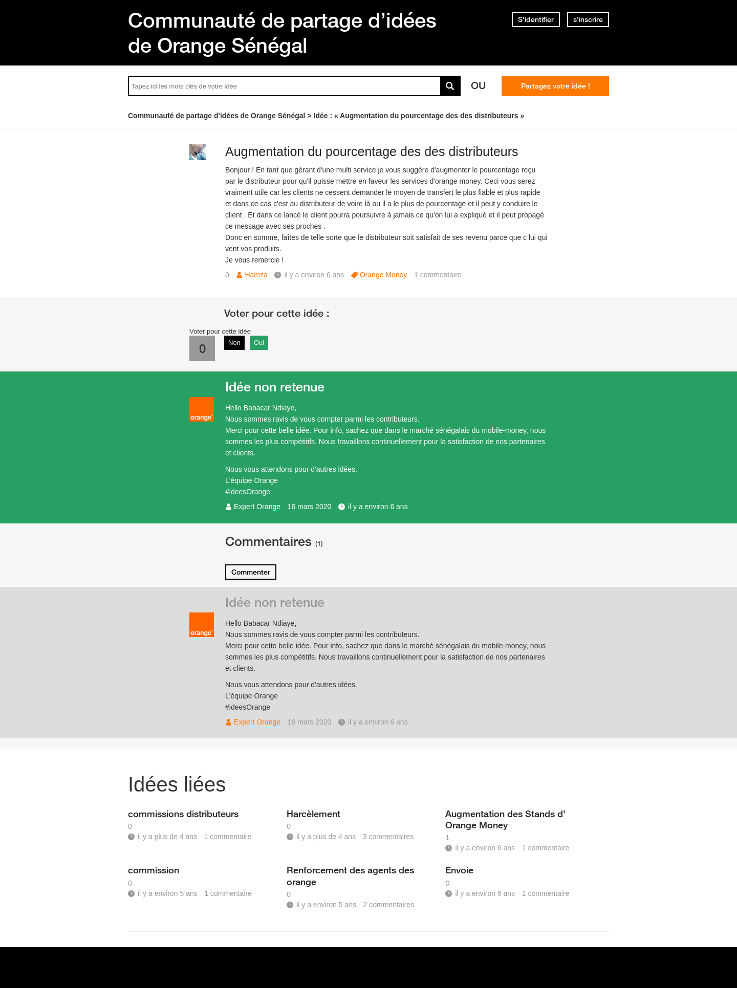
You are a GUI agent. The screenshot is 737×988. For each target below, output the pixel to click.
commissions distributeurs (183, 813)
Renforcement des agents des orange (350, 875)
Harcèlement (313, 813)
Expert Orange (257, 506)
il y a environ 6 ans (378, 506)
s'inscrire (588, 19)
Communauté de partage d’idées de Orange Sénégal (282, 32)
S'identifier (536, 19)
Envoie (459, 869)
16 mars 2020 (310, 506)
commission (153, 869)
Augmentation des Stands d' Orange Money (505, 819)
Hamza (256, 275)
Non (234, 342)
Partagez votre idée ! (555, 86)
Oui (259, 342)
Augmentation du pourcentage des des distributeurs (371, 151)
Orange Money (383, 275)
